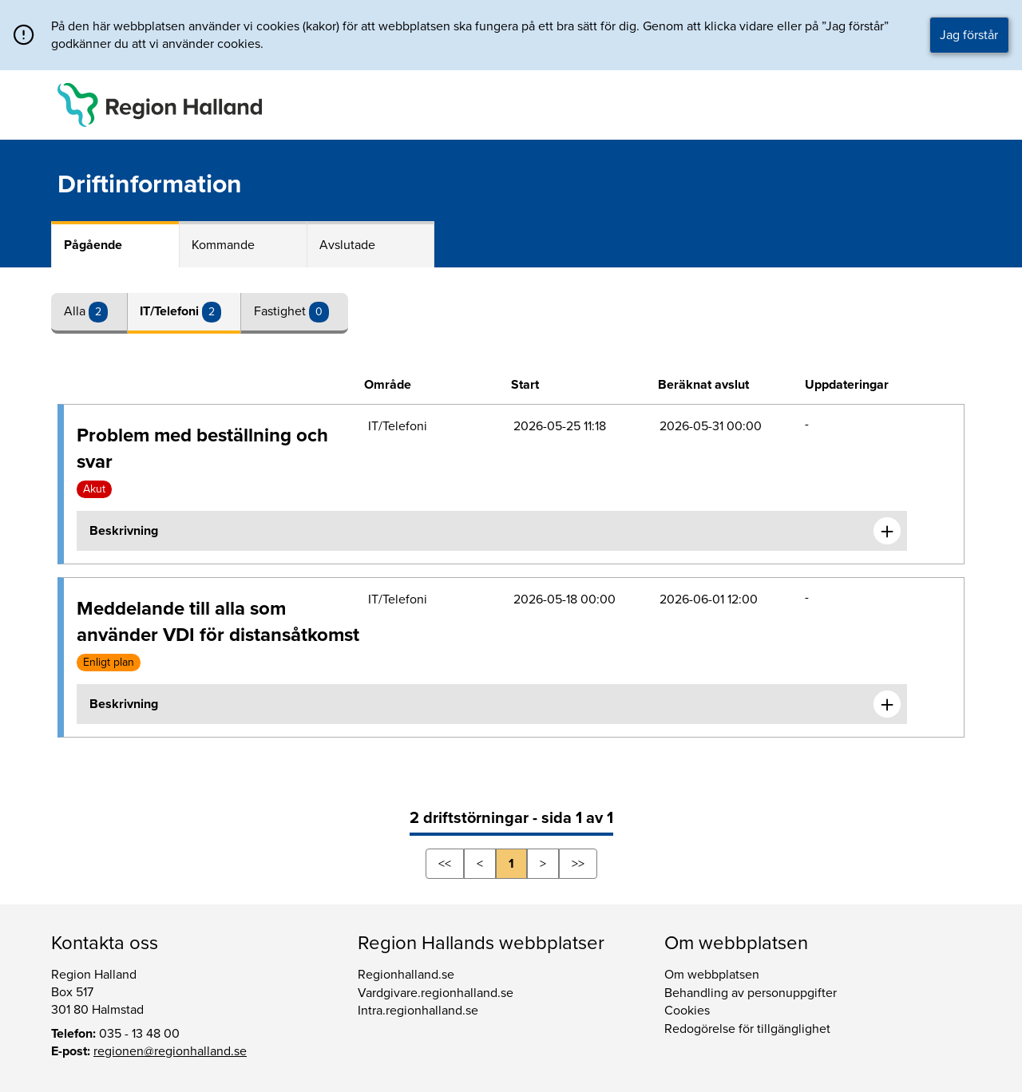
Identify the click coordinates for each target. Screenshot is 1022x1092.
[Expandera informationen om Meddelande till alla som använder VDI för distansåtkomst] (887, 704)
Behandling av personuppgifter (750, 993)
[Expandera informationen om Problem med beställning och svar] (887, 530)
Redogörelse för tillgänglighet (747, 1029)
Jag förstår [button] (969, 35)
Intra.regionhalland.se (418, 1011)
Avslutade (347, 245)
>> (578, 864)
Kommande (223, 245)
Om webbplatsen (711, 975)
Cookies (687, 1011)
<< (444, 864)
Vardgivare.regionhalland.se (435, 993)
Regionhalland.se (406, 975)
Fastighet (281, 311)
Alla (76, 311)
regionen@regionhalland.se (170, 1051)
